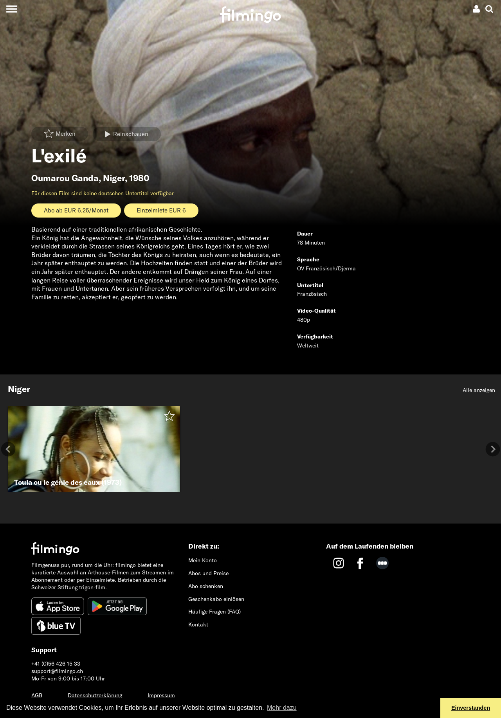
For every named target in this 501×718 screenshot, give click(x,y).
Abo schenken (205, 586)
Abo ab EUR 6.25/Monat (76, 210)
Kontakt (198, 624)
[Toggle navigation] (11, 9)
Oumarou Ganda (65, 178)
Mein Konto (202, 560)
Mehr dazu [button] (282, 707)
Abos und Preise (208, 573)
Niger (114, 178)
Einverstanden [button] (470, 708)
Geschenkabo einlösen (216, 599)
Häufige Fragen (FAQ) (214, 611)
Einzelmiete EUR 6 (161, 210)
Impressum (161, 695)
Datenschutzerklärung (95, 695)
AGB (36, 695)
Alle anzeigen (479, 390)
